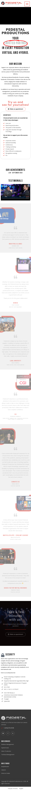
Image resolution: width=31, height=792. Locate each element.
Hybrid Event (5, 748)
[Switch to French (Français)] (12, 788)
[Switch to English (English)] (21, 788)
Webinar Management (7, 744)
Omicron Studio (5, 773)
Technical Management (7, 754)
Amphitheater (5, 766)
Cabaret (3, 770)
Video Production (6, 751)
